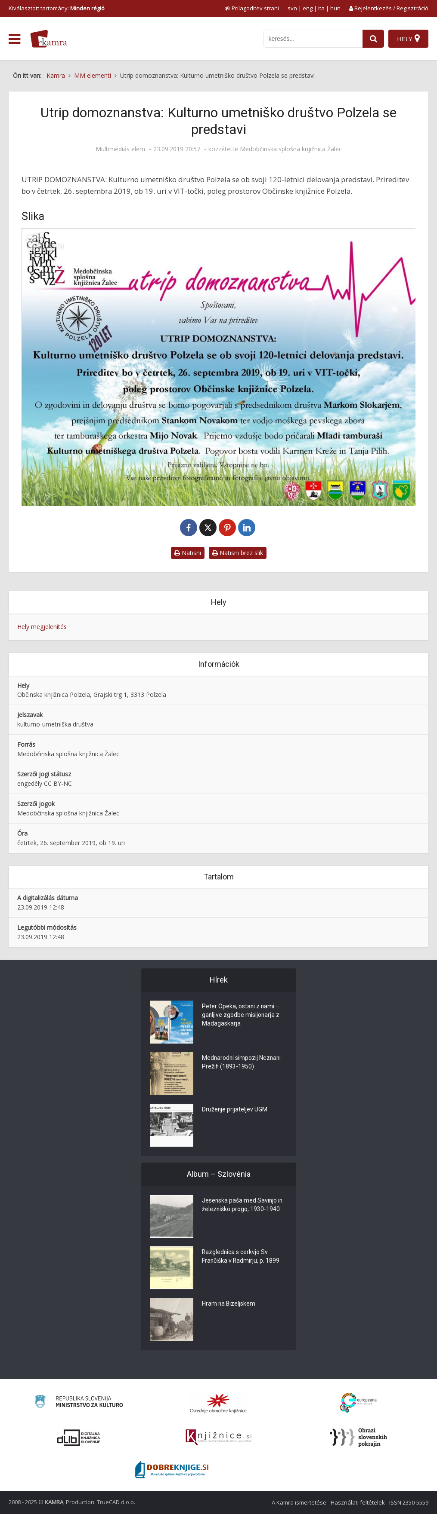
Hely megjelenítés (42, 627)
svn (292, 8)
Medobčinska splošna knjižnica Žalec (291, 149)
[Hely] (408, 39)
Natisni (187, 553)
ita (321, 8)
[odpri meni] (14, 39)
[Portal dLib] (78, 1437)
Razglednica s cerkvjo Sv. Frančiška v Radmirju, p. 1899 (241, 1257)
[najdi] (373, 39)
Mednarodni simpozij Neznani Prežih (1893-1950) (242, 1063)
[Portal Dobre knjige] (171, 1469)
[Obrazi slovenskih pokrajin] (358, 1437)
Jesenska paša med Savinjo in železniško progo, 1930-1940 (243, 1205)
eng (308, 8)
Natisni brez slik (237, 553)
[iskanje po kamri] (313, 39)
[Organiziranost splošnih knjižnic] (218, 1403)
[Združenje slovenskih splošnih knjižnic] (218, 1437)
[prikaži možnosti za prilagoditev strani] (252, 8)
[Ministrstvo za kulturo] (78, 1403)
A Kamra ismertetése (299, 1502)
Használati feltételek (358, 1502)
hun (335, 8)
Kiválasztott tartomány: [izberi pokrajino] (57, 8)
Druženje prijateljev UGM (235, 1110)
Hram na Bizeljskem (229, 1304)
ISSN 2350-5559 (408, 1502)
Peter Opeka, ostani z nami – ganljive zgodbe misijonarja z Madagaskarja (241, 1016)
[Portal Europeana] (358, 1403)
